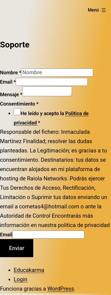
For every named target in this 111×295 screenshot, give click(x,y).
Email (8, 82)
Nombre (10, 72)
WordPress (60, 290)
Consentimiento (19, 105)
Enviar (16, 249)
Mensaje (11, 96)
